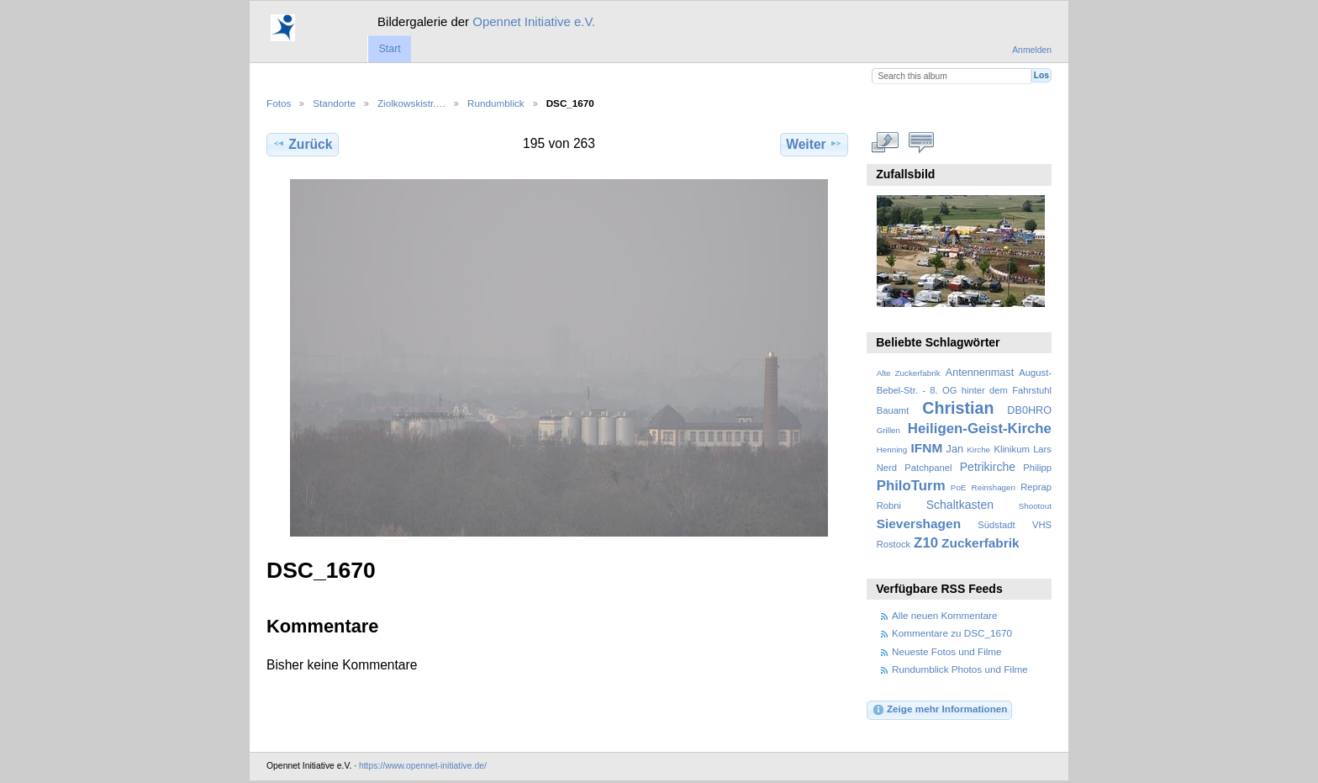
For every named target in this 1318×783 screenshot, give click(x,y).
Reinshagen (993, 487)
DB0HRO (1029, 410)
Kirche (978, 449)
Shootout (1035, 506)
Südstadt (996, 525)
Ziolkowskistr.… (411, 103)
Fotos (278, 103)
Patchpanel (928, 468)
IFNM (927, 448)
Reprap (1036, 487)
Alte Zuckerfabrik (909, 373)
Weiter (814, 143)
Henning (892, 449)
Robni (889, 505)
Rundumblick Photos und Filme (960, 669)
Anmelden (1032, 50)
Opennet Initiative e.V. (533, 21)
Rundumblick (496, 103)
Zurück (302, 143)
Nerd (887, 468)
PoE (959, 487)
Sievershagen (919, 523)
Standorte (334, 103)
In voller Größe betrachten (885, 142)
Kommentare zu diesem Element (922, 142)
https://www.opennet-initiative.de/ (423, 765)
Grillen (888, 430)
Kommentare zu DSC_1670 (952, 632)
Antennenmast (980, 372)
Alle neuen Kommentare (944, 615)
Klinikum (1011, 449)
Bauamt (893, 410)
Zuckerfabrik (980, 543)
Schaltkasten (960, 504)
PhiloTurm (911, 486)
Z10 (926, 543)
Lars (1042, 449)
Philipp (1037, 468)
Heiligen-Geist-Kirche (980, 428)
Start (389, 49)
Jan (954, 449)
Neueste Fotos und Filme (947, 651)
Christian (958, 408)
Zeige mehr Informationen (940, 710)
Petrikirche (987, 467)
